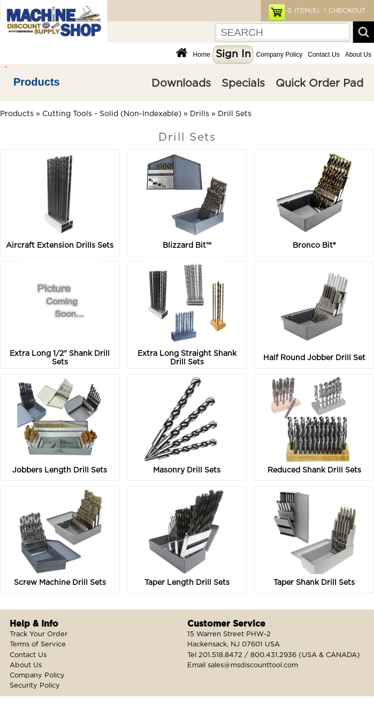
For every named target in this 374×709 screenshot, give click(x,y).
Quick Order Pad (319, 83)
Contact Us (323, 54)
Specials (243, 83)
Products (36, 82)
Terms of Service (38, 644)
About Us (358, 54)
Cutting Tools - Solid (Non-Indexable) (111, 114)
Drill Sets (234, 114)
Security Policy (35, 685)
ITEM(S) (303, 10)
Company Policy (279, 54)
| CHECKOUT (344, 10)
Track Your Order (38, 634)
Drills (199, 114)
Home (201, 54)
